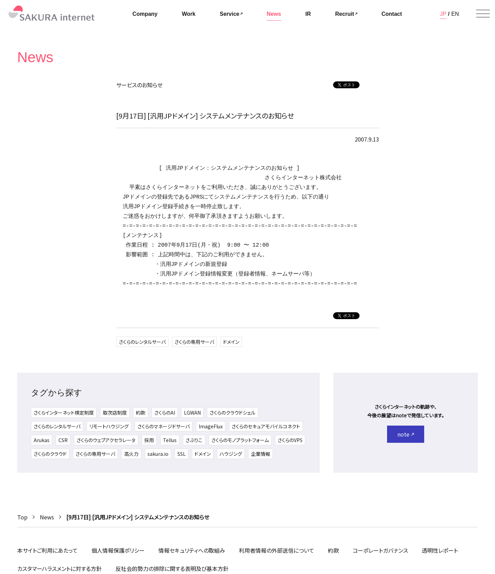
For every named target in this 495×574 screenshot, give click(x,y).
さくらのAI (164, 412)
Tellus (170, 440)
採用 (149, 440)
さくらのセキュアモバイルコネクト (266, 426)
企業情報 (260, 453)
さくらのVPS (290, 440)
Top (22, 517)
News (47, 517)
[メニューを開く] (483, 14)
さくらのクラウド (50, 453)
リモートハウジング (109, 426)
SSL (181, 453)
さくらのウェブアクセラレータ (106, 440)
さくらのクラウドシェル (232, 412)
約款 (140, 412)
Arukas (42, 440)
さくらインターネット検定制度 (64, 412)
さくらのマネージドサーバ (164, 426)
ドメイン (231, 341)
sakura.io (157, 453)
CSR (63, 440)
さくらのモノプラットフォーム (240, 440)
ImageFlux (211, 426)
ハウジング (231, 453)
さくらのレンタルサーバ (142, 341)
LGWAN (192, 412)
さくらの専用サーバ (194, 341)
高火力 (131, 453)
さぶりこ (194, 440)
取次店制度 (115, 412)
